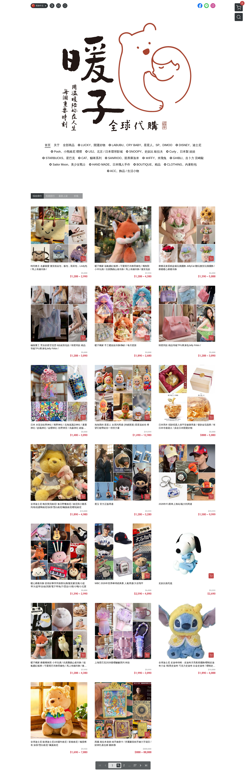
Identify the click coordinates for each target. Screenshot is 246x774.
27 (135, 765)
